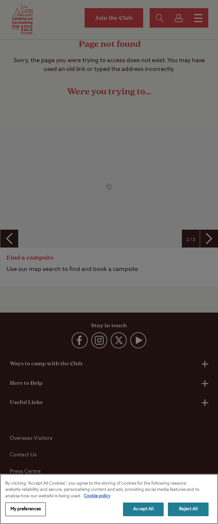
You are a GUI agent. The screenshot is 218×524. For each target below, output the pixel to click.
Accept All (143, 509)
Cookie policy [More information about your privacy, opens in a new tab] (97, 496)
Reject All (188, 509)
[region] (109, 499)
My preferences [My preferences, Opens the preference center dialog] (25, 509)
